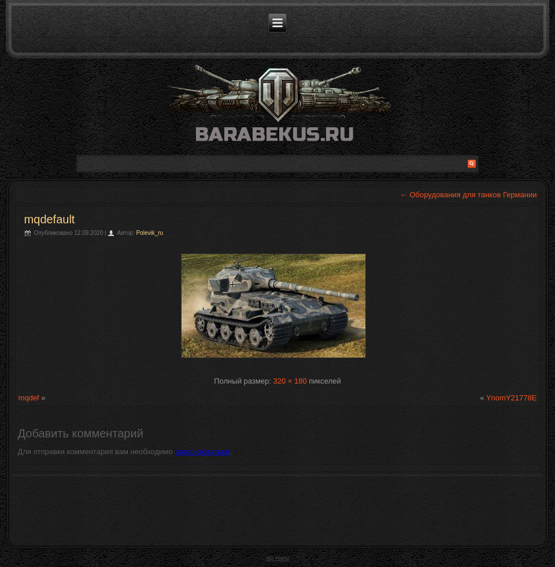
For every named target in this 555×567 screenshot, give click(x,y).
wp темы (277, 558)
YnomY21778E (511, 397)
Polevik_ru (149, 233)
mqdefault (49, 219)
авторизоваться (202, 451)
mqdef (28, 397)
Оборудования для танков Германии (468, 194)
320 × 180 (289, 381)
